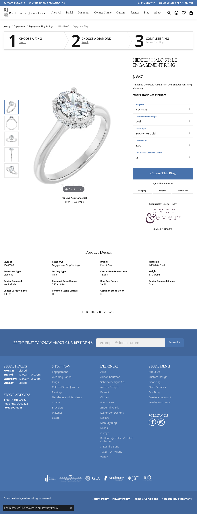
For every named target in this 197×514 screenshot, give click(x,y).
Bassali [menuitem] (104, 392)
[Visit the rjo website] (147, 478)
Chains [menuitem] (56, 402)
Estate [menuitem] (55, 417)
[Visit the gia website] (92, 478)
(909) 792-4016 (74, 202)
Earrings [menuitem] (57, 392)
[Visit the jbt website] (133, 478)
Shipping (142, 190)
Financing (155, 382)
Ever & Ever (106, 265)
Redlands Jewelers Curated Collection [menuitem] (116, 439)
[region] (73, 139)
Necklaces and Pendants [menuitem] (67, 397)
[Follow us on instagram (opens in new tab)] (161, 422)
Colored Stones (102, 13)
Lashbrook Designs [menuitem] (112, 412)
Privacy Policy (121, 499)
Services (134, 13)
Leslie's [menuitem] (104, 417)
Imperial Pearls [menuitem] (109, 407)
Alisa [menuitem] (103, 372)
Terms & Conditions (145, 499)
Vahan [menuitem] (104, 456)
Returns (162, 190)
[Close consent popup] (71, 508)
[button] (169, 12)
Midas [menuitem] (104, 428)
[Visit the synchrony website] (114, 478)
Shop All (56, 13)
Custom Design (158, 377)
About (157, 13)
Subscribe (174, 342)
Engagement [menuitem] (60, 372)
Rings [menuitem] (55, 382)
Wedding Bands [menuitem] (61, 377)
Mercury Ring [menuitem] (108, 423)
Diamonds (83, 13)
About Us (154, 372)
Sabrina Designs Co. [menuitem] (112, 382)
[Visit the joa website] (50, 478)
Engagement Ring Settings (41, 26)
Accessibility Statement (177, 499)
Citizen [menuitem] (104, 397)
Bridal (69, 13)
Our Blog (154, 392)
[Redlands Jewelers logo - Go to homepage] (24, 12)
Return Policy (100, 499)
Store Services (157, 387)
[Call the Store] (13, 407)
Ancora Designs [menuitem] (109, 387)
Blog (146, 13)
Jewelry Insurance (159, 402)
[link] (14, 3)
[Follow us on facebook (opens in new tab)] (152, 422)
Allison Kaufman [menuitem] (110, 377)
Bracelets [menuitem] (57, 407)
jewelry (7, 26)
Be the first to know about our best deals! (53, 343)
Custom (120, 13)
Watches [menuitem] (57, 412)
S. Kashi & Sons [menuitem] (109, 446)
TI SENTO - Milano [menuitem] (111, 451)
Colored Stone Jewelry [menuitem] (65, 387)
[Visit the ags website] (70, 478)
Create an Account (160, 397)
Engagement (20, 26)
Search (22, 42)
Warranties (183, 190)
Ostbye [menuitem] (104, 433)
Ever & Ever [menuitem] (107, 402)
